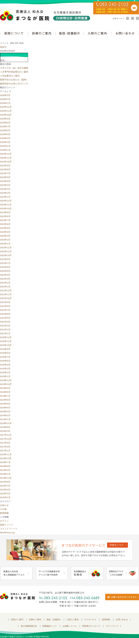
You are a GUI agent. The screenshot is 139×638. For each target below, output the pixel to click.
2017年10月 (6, 439)
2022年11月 (6, 251)
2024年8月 (5, 169)
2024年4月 (5, 185)
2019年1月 (5, 419)
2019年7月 (5, 396)
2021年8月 (5, 306)
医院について (14, 33)
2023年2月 (5, 239)
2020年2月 (5, 372)
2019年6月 (5, 400)
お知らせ (4, 505)
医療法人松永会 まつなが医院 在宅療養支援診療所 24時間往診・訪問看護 (45, 15)
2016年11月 (6, 454)
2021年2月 (5, 329)
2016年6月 (5, 466)
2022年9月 (5, 259)
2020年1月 (5, 376)
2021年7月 (5, 310)
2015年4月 (5, 489)
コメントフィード (8, 528)
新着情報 (4, 513)
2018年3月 (5, 431)
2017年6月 (5, 442)
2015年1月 (5, 497)
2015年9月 (5, 482)
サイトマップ (112, 626)
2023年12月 (6, 200)
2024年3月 (5, 189)
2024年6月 (5, 177)
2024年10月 (6, 161)
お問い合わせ (125, 33)
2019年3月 (5, 411)
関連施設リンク (50, 626)
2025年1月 (5, 150)
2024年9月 (5, 165)
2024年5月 (5, 181)
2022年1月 (5, 286)
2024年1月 (5, 197)
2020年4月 (5, 364)
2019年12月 (6, 380)
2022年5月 (5, 271)
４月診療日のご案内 (10, 75)
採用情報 (106, 619)
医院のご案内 (17, 619)
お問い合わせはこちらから (122, 597)
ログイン (4, 521)
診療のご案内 (42, 33)
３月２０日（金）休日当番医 (14, 68)
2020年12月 (6, 337)
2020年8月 (5, 353)
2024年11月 (6, 157)
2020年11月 (6, 341)
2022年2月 (5, 282)
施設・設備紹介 (69, 33)
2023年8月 (5, 216)
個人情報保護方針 (29, 626)
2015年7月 (5, 485)
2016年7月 (5, 462)
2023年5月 (5, 228)
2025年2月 (5, 146)
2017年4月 (5, 446)
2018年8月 (5, 427)
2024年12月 (6, 154)
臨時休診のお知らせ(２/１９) (14, 83)
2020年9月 (5, 349)
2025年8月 (5, 122)
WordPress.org (7, 532)
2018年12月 (6, 423)
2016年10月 (6, 458)
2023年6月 (5, 224)
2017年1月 (5, 450)
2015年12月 (6, 478)
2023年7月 (5, 220)
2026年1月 (5, 103)
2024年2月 (5, 193)
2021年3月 (5, 325)
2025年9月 (5, 118)
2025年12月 (6, 107)
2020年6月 (5, 360)
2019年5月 (5, 403)
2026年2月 (5, 99)
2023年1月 (5, 243)
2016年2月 (5, 470)
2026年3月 (5, 95)
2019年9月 (5, 388)
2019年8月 (5, 392)
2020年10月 (6, 345)
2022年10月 (6, 255)
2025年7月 (5, 126)
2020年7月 (5, 357)
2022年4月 (5, 275)
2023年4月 (5, 232)
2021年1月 (5, 333)
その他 (3, 509)
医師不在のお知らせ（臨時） (14, 79)
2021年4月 (5, 321)
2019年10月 (6, 384)
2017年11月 (6, 435)
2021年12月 (6, 290)
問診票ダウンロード (91, 626)
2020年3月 (5, 368)
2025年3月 (5, 142)
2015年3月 (5, 493)
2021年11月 (6, 294)
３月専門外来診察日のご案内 (14, 72)
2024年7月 (5, 173)
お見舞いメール (69, 626)
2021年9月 (5, 302)
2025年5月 (5, 134)
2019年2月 (5, 415)
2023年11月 (6, 204)
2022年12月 (6, 247)
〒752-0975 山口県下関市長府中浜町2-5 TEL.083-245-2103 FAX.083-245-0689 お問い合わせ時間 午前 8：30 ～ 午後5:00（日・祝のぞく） (69, 599)
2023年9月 (5, 212)
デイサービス (90, 619)
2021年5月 (5, 318)
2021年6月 (5, 314)
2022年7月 (5, 263)
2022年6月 (5, 267)
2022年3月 (5, 278)
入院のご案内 (97, 33)
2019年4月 (5, 407)
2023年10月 (6, 208)
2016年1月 (5, 474)
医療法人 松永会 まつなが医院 (17, 596)
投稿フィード (6, 524)
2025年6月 (5, 130)
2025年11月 (6, 111)
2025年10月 (6, 115)
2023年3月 (5, 236)
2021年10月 (6, 298)
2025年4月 (5, 138)
